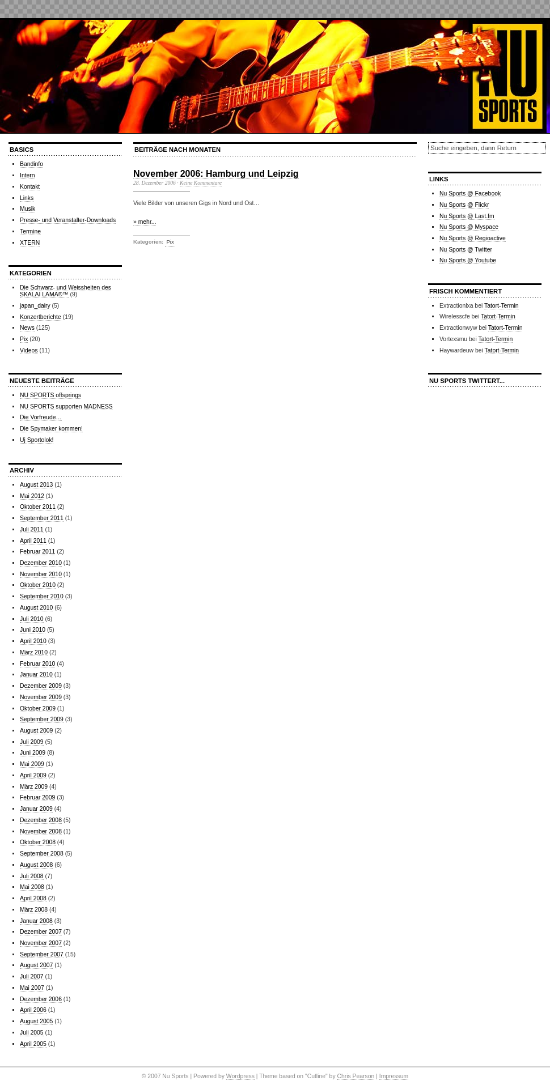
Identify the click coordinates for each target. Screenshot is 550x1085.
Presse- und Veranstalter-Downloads (68, 220)
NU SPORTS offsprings (50, 395)
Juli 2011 (32, 529)
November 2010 (41, 574)
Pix (24, 339)
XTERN (30, 243)
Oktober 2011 (38, 507)
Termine (30, 231)
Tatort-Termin (501, 306)
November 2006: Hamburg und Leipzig (216, 173)
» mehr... (144, 222)
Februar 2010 (37, 664)
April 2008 (33, 898)
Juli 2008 (32, 876)
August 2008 (36, 865)
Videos (29, 350)
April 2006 (33, 1010)
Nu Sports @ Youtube (467, 260)
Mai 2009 (32, 764)
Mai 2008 (32, 887)
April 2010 (33, 641)
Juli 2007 (32, 976)
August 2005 (36, 1021)
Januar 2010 (36, 674)
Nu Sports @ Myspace (468, 227)
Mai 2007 (32, 988)
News (27, 328)
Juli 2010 (32, 619)
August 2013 (36, 485)
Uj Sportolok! (36, 440)
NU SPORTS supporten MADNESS (66, 406)
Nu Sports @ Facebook (470, 193)
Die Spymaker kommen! (51, 429)
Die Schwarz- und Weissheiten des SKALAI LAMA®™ (65, 290)
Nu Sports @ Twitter (465, 249)
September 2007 (42, 954)
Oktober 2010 (38, 585)
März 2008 (34, 910)
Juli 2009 (32, 742)
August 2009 (36, 730)
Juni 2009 (32, 753)
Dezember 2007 (41, 932)
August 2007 (36, 965)
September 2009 (42, 719)
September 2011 (42, 518)
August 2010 (36, 608)
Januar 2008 (36, 921)
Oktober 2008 (38, 842)
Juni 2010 (32, 630)
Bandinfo (31, 164)
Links (26, 198)
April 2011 (33, 541)
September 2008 (42, 853)
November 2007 (41, 943)
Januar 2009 (36, 809)
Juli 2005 (32, 1032)
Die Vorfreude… (41, 417)
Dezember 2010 (41, 563)
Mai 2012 (32, 496)
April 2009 (33, 775)
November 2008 (41, 831)
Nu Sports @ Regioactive (472, 238)
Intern (27, 175)
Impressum (393, 1076)
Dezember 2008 (41, 820)
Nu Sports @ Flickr (464, 205)
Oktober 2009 (38, 708)
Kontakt (30, 187)
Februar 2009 (37, 797)
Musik (27, 209)
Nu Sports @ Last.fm (466, 216)
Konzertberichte (40, 317)
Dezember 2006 (41, 999)
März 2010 (34, 652)
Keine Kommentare (201, 183)
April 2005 (33, 1044)
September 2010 (42, 596)
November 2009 (41, 697)
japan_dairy (35, 306)
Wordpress (240, 1076)
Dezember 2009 (41, 686)
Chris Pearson (355, 1076)
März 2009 (34, 787)
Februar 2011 (37, 551)
